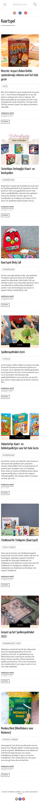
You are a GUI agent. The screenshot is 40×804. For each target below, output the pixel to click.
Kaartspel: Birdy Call (11, 262)
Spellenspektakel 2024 (13, 352)
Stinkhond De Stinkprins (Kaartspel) (19, 540)
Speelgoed (12, 547)
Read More (5, 121)
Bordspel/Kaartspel (8, 180)
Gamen (5, 86)
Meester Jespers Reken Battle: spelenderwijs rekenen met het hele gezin (19, 75)
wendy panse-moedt (7, 113)
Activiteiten (6, 739)
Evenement (6, 359)
